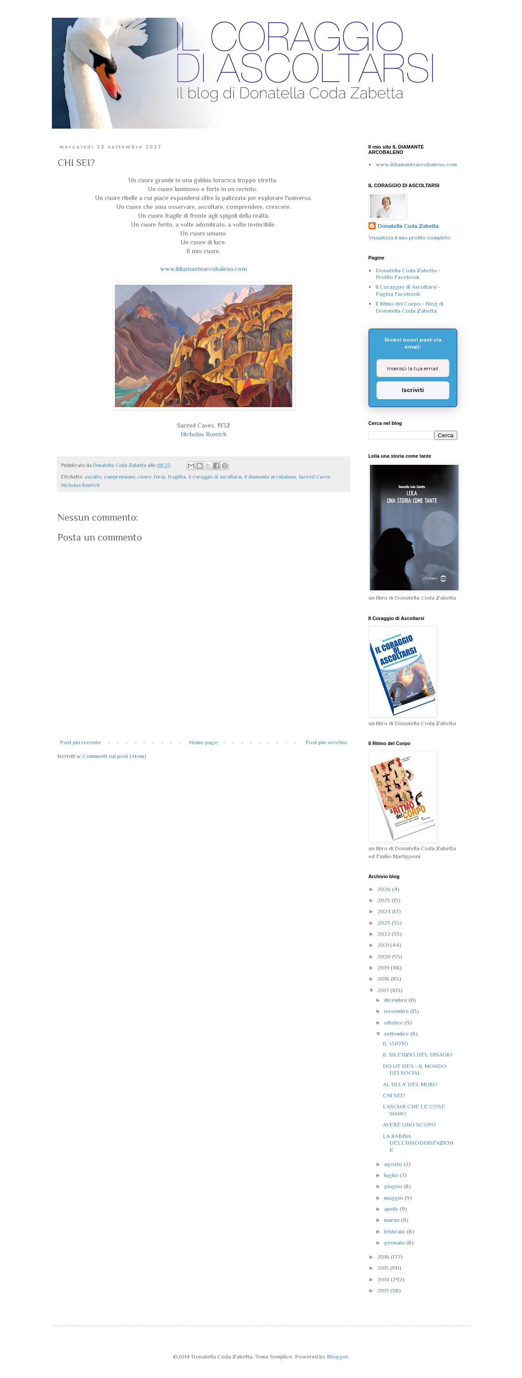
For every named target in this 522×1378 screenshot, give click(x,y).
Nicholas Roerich (204, 434)
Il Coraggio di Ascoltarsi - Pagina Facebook (408, 290)
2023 (384, 922)
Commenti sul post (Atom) (114, 756)
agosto (394, 1164)
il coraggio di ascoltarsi (215, 477)
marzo (392, 1220)
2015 (383, 1267)
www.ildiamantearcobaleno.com (203, 268)
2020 (384, 956)
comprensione (119, 477)
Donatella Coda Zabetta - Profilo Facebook (408, 274)
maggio (394, 1197)
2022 (384, 933)
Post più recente (80, 742)
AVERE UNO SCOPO (409, 1124)
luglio (392, 1175)
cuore (144, 477)
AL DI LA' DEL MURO (410, 1084)
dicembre (396, 1000)
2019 (384, 967)
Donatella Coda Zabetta (408, 226)
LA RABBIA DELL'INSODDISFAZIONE (418, 1143)
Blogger (337, 1356)
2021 (383, 945)
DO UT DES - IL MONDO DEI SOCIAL (415, 1069)
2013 (383, 1290)
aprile (392, 1208)
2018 (384, 978)
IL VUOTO (395, 1043)
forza (159, 477)
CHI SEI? (394, 1095)
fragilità (177, 477)
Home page (203, 742)
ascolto (93, 477)
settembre (397, 1033)
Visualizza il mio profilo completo (410, 237)
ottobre (394, 1022)
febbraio (395, 1231)
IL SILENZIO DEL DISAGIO (417, 1054)
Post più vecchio (326, 742)
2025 (384, 900)
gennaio (395, 1242)
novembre (397, 1011)
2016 (384, 1256)
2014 (384, 1279)
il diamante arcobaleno (270, 477)
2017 (383, 990)
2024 (384, 911)
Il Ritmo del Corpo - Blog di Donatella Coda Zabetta (410, 307)
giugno (394, 1186)
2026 (384, 889)
